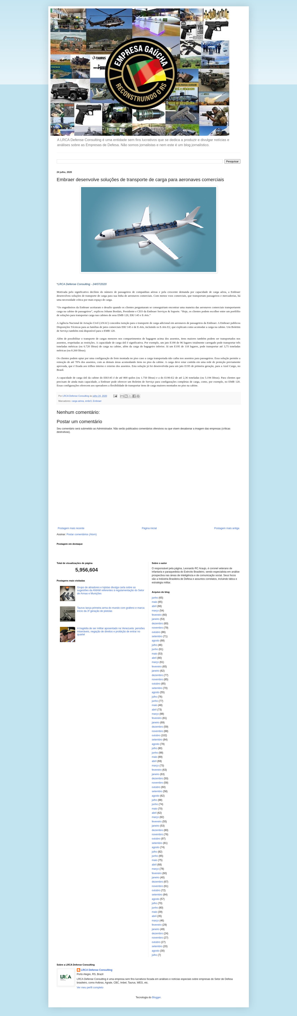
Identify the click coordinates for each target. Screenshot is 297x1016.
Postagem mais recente (71, 528)
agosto (155, 640)
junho (155, 597)
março (155, 610)
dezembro (157, 623)
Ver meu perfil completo (90, 987)
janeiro (155, 619)
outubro (156, 632)
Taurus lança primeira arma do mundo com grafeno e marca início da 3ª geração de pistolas (110, 609)
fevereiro (157, 614)
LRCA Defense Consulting (97, 969)
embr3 (88, 401)
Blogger (156, 997)
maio (154, 601)
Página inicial (149, 528)
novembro (157, 627)
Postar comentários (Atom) (81, 534)
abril (154, 606)
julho (154, 645)
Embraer (97, 401)
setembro (157, 636)
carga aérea (78, 401)
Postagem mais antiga (226, 528)
